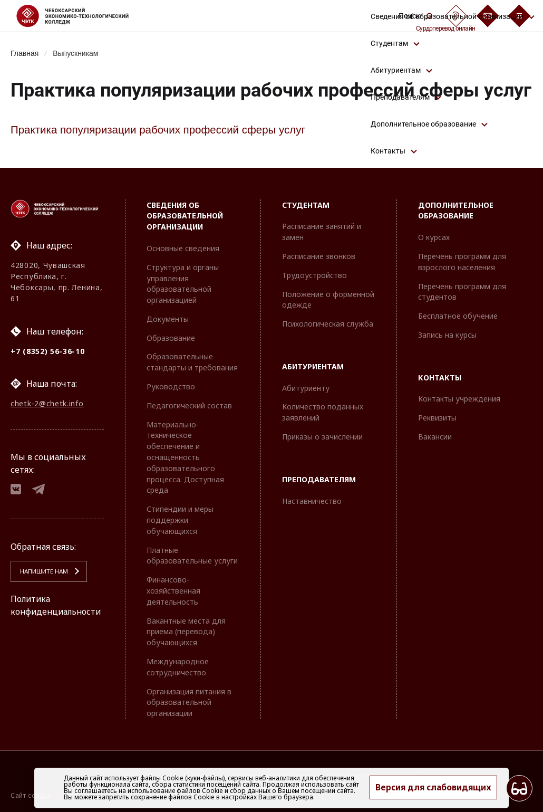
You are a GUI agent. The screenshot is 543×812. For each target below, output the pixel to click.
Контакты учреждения (459, 399)
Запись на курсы (447, 335)
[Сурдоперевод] (456, 16)
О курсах (434, 237)
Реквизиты (437, 418)
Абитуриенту (305, 388)
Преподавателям (319, 479)
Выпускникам (77, 53)
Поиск (415, 16)
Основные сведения (183, 248)
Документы (168, 319)
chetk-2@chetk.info (47, 404)
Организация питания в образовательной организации (189, 702)
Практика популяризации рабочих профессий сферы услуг (160, 130)
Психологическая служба (327, 324)
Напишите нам (42, 573)
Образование (171, 338)
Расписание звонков (318, 256)
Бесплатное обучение (458, 316)
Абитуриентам (313, 366)
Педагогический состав (189, 405)
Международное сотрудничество (178, 666)
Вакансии (435, 437)
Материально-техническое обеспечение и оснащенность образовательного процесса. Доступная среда (185, 457)
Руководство (171, 386)
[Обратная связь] (488, 16)
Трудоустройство (314, 275)
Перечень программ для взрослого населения (462, 261)
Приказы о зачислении (322, 437)
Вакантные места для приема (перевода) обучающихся (186, 632)
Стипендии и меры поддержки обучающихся (180, 520)
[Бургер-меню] (519, 16)
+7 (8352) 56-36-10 (48, 351)
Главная (25, 53)
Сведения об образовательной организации (185, 216)
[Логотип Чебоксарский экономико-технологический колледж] (81, 16)
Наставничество (312, 501)
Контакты (439, 377)
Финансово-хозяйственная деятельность (173, 591)
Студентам (305, 205)
